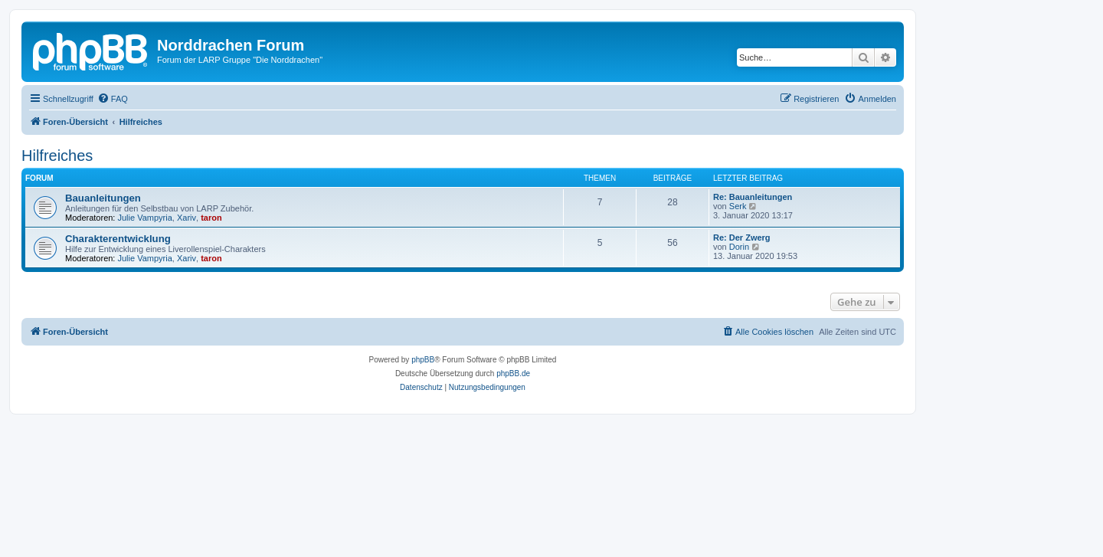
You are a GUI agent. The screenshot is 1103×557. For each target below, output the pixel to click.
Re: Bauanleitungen (752, 197)
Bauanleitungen (103, 198)
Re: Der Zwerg (742, 237)
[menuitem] (112, 99)
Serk (738, 206)
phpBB (422, 359)
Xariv (186, 217)
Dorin (739, 246)
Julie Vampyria (145, 217)
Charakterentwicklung (118, 238)
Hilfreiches (57, 155)
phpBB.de (513, 373)
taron (211, 217)
